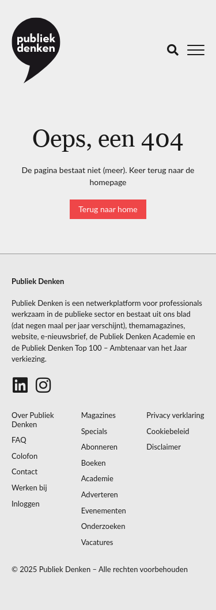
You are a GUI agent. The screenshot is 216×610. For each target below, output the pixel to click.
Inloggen (26, 504)
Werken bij (29, 488)
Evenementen (103, 511)
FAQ (19, 440)
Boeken (93, 463)
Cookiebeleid (167, 431)
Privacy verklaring (175, 415)
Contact (24, 471)
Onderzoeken (103, 526)
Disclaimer (163, 447)
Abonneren (99, 447)
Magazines (98, 415)
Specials (94, 431)
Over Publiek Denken (33, 420)
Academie (97, 478)
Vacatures (97, 542)
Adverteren (99, 494)
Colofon (24, 456)
